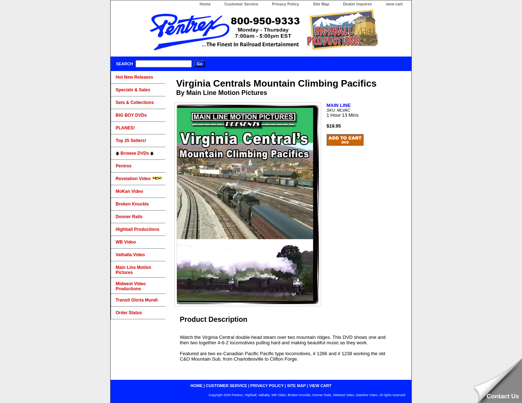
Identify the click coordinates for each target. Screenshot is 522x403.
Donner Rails (129, 216)
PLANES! (125, 127)
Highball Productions (138, 229)
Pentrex (124, 166)
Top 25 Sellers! (131, 140)
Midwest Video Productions (131, 286)
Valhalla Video (130, 254)
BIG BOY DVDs (131, 115)
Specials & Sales (133, 89)
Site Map (321, 4)
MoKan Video (129, 191)
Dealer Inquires (357, 4)
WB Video (126, 242)
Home (205, 4)
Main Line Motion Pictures (133, 270)
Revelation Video (139, 178)
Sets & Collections (135, 102)
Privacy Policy (285, 4)
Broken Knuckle (132, 204)
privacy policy (267, 385)
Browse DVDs (135, 153)
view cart (394, 4)
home (197, 385)
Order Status (129, 312)
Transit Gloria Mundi (137, 300)
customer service (226, 385)
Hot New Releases (134, 77)
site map (296, 385)
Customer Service (241, 4)
